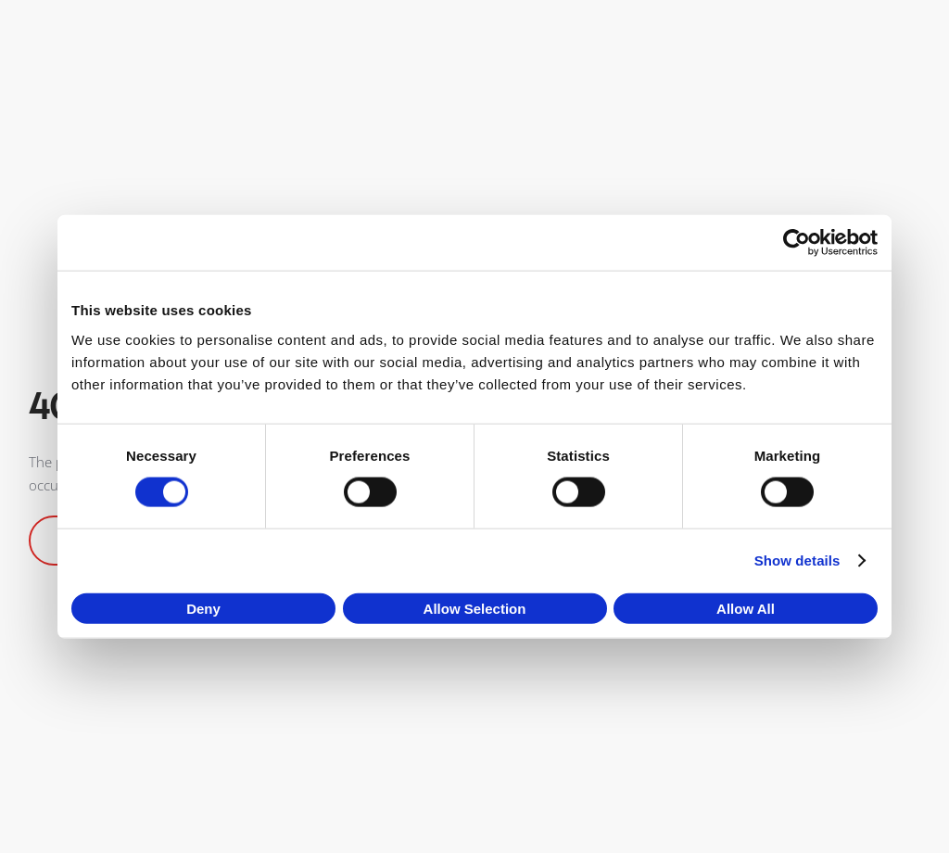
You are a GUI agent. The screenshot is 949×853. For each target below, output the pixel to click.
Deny (203, 608)
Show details (797, 560)
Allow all (745, 608)
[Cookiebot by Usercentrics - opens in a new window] (796, 243)
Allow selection (475, 608)
